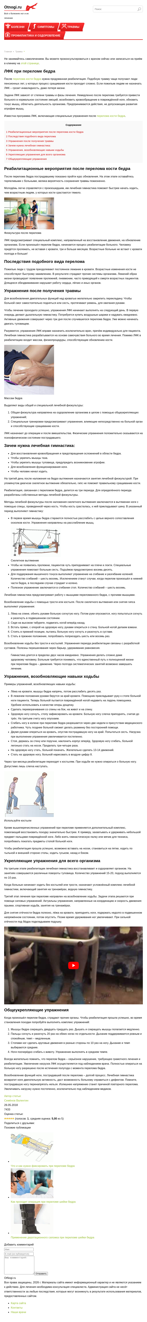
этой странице (30, 63)
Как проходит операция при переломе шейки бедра (43, 1201)
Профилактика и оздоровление (35, 35)
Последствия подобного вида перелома (31, 136)
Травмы (73, 27)
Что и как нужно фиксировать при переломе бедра (43, 1166)
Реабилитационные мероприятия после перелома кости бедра (44, 131)
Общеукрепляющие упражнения (26, 158)
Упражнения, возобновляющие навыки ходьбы (35, 150)
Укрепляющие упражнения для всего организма (35, 154)
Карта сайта (18, 1306)
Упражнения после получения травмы (30, 141)
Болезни (17, 27)
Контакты (16, 1311)
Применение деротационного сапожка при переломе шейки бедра (52, 1237)
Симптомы (46, 27)
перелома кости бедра (27, 79)
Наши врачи (18, 1315)
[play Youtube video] (73, 965)
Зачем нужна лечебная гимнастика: (28, 145)
